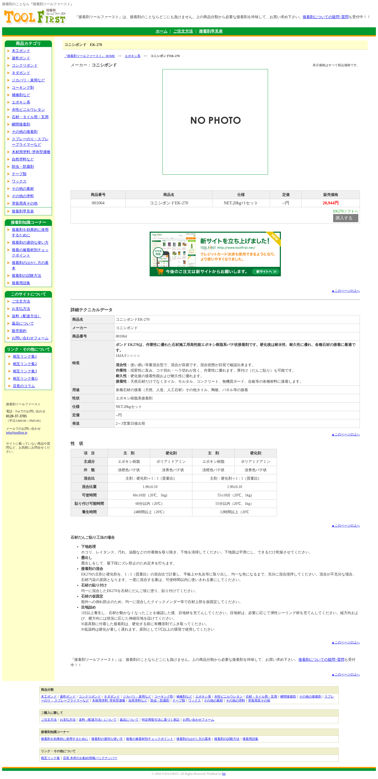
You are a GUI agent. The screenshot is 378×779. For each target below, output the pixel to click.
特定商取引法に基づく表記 (161, 719)
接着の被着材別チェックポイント (149, 739)
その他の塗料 (23, 196)
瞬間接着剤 (21, 124)
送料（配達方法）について (98, 719)
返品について (23, 323)
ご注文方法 (183, 31)
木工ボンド (21, 51)
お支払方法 (21, 309)
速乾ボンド (21, 58)
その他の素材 (23, 189)
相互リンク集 (50, 758)
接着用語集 (21, 283)
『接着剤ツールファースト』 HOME (89, 56)
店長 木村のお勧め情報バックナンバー (90, 758)
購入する (344, 218)
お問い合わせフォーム (30, 338)
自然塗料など (23, 159)
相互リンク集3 (25, 371)
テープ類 (19, 174)
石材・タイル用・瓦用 (30, 117)
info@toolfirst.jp (16, 432)
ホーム (161, 31)
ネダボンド (21, 73)
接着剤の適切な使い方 (30, 243)
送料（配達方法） (26, 316)
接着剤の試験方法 (26, 276)
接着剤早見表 (211, 31)
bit (224, 774)
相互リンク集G (25, 379)
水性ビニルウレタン (28, 110)
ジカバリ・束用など (28, 80)
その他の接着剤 (25, 132)
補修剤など (21, 95)
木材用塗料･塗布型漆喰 (31, 152)
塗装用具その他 (25, 203)
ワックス (19, 181)
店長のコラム (24, 386)
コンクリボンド (25, 65)
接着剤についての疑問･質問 (326, 17)
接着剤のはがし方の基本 (193, 739)
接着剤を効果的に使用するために (64, 739)
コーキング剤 (23, 88)
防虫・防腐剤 (23, 167)
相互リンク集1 (25, 357)
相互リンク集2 (25, 364)
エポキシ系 (21, 102)
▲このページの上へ (346, 291)
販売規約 (19, 331)
